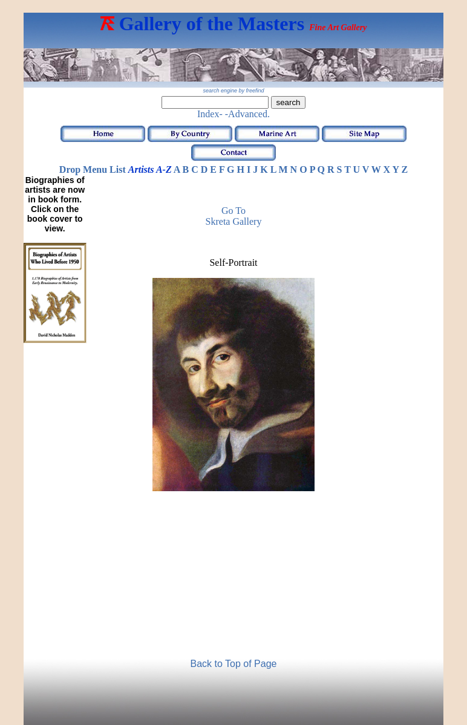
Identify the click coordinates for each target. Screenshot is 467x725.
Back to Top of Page (234, 664)
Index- (210, 114)
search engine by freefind (233, 91)
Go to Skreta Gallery (234, 216)
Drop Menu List (92, 169)
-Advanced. (247, 114)
